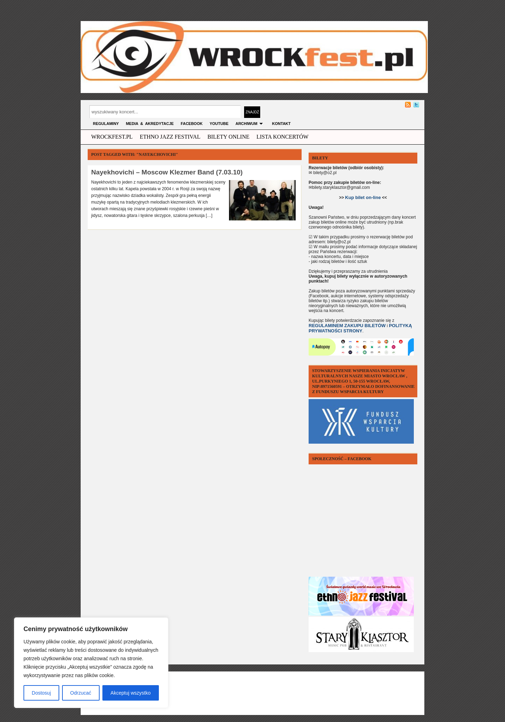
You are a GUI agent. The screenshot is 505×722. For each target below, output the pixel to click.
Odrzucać (80, 693)
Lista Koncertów (282, 137)
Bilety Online (228, 137)
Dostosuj (41, 693)
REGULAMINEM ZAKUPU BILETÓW (347, 325)
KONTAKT (281, 123)
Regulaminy (106, 123)
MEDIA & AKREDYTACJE (150, 123)
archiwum (250, 123)
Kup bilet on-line (363, 197)
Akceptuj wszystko (130, 693)
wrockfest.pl (112, 137)
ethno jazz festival (170, 137)
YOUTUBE (219, 123)
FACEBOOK (191, 123)
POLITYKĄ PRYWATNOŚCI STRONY (360, 328)
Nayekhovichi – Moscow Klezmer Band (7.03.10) (167, 172)
